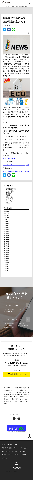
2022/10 (6, 219)
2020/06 (6, 270)
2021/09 (6, 243)
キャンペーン (10, 199)
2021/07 (6, 247)
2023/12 (6, 213)
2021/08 (6, 245)
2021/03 (6, 255)
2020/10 (6, 265)
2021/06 (6, 249)
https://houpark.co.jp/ (10, 158)
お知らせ (7, 6)
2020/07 (6, 268)
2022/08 (6, 221)
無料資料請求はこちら (17, 374)
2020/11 (6, 263)
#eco (21, 32)
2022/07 (6, 223)
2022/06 (6, 225)
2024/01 (6, 211)
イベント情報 (10, 191)
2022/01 (6, 235)
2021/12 (6, 237)
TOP (2, 6)
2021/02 (6, 257)
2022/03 (6, 231)
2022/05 (6, 227)
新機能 (8, 195)
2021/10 (6, 241)
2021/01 (6, 259)
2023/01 (6, 217)
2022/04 (6, 229)
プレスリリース (10, 201)
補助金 (8, 203)
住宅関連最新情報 (11, 189)
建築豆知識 (9, 193)
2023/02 (6, 215)
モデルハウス (10, 197)
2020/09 (6, 267)
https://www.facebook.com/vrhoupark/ (16, 165)
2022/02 (6, 233)
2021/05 (6, 251)
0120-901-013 (16, 362)
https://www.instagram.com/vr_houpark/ (16, 171)
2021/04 (6, 253)
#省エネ (26, 32)
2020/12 (6, 261)
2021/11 (6, 239)
